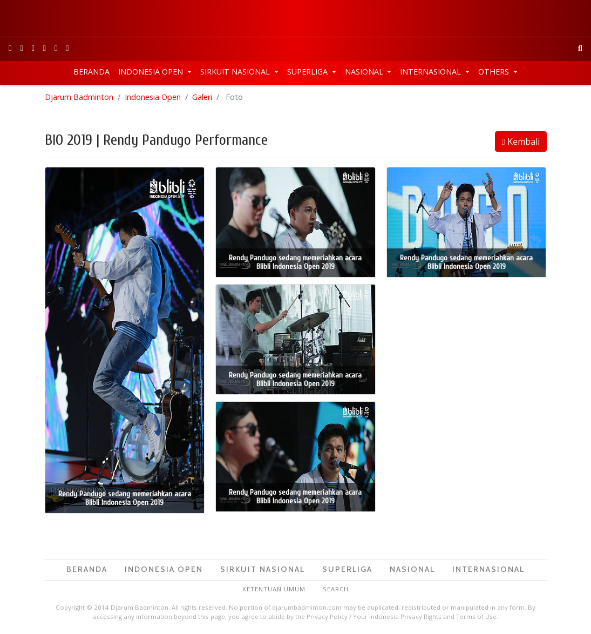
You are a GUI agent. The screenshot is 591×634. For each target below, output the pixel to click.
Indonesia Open (151, 71)
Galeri (202, 97)
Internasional (431, 71)
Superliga (308, 71)
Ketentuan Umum (273, 589)
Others (494, 71)
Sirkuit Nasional (236, 71)
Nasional (365, 71)
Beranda (91, 71)
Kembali (521, 141)
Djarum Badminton (79, 97)
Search (336, 589)
